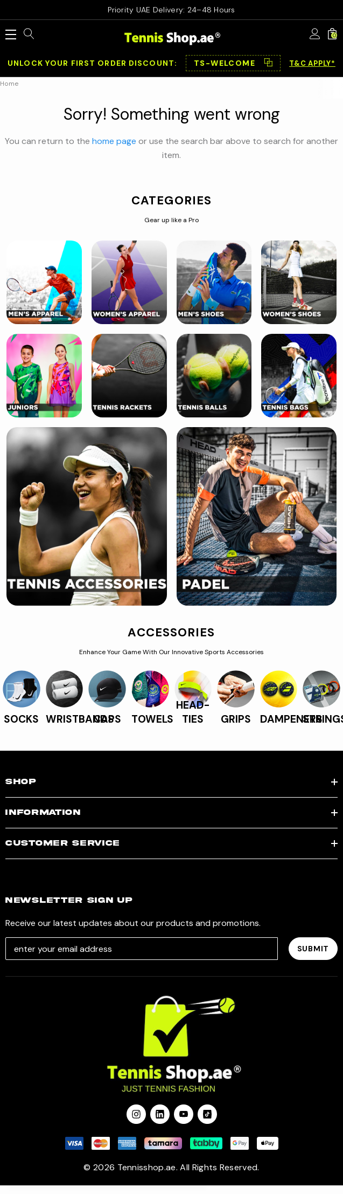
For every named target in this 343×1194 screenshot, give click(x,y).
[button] (233, 63)
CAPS (107, 719)
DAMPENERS (291, 719)
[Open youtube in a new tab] (183, 1114)
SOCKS (21, 719)
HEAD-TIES (192, 712)
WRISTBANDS (80, 719)
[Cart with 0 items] (332, 34)
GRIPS (236, 719)
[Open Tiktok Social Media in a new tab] (207, 1114)
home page (114, 141)
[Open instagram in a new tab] (136, 1114)
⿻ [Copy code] (268, 63)
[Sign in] (315, 34)
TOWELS (152, 719)
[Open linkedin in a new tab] (160, 1114)
